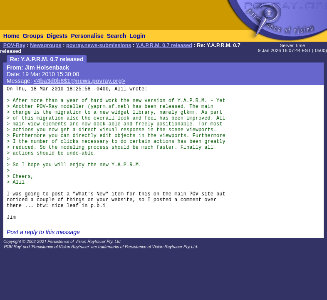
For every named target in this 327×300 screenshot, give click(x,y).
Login (137, 35)
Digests (57, 35)
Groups (32, 35)
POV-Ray (14, 45)
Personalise (87, 35)
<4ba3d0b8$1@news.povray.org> (79, 81)
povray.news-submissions (98, 45)
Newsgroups (46, 45)
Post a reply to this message (43, 232)
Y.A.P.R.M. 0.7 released (164, 45)
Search (116, 35)
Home (11, 35)
